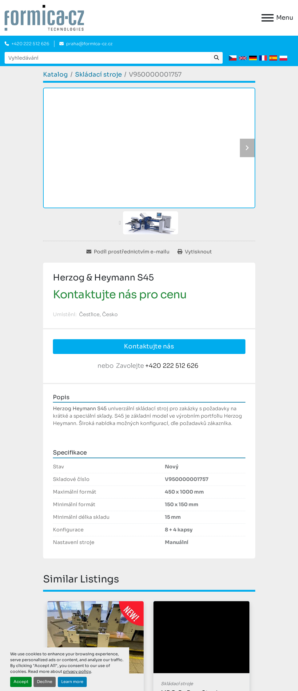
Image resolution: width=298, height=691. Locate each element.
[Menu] (267, 18)
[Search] (107, 58)
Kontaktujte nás (149, 346)
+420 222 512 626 (30, 43)
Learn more (72, 681)
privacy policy (77, 671)
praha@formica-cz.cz (89, 43)
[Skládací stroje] (98, 74)
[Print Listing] (194, 252)
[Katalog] (55, 74)
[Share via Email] (127, 252)
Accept (21, 681)
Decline (44, 681)
